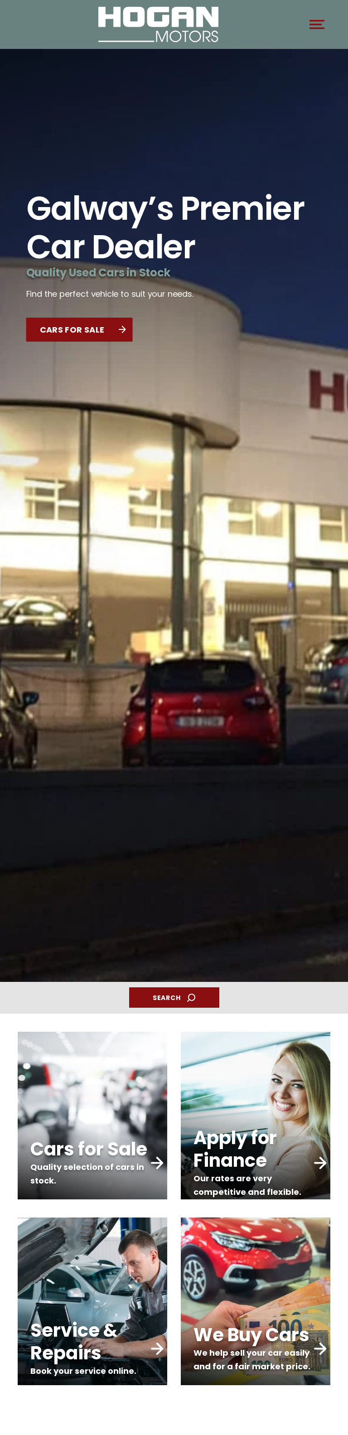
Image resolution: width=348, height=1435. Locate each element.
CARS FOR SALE (83, 329)
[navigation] (317, 27)
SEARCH (174, 998)
